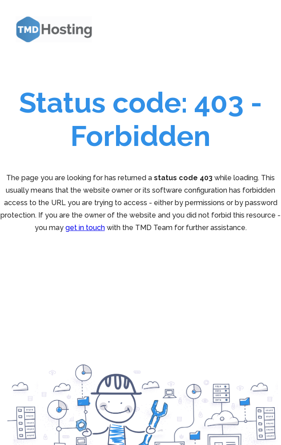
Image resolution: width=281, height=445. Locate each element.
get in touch (85, 227)
